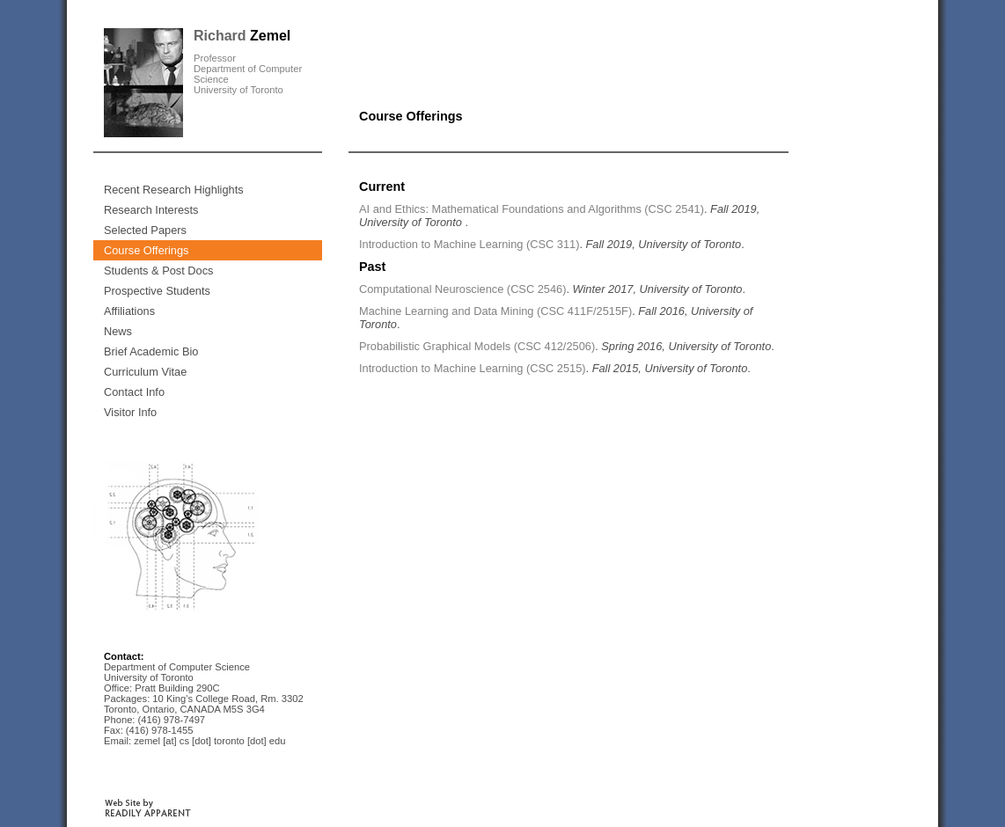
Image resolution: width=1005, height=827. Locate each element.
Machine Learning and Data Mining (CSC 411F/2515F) (495, 311)
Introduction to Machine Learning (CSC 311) (469, 244)
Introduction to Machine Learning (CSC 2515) (472, 368)
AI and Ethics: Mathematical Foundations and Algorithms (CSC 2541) (531, 209)
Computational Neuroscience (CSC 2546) (462, 289)
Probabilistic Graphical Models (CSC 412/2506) (477, 346)
